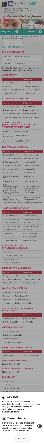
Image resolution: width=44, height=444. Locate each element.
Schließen (22, 439)
